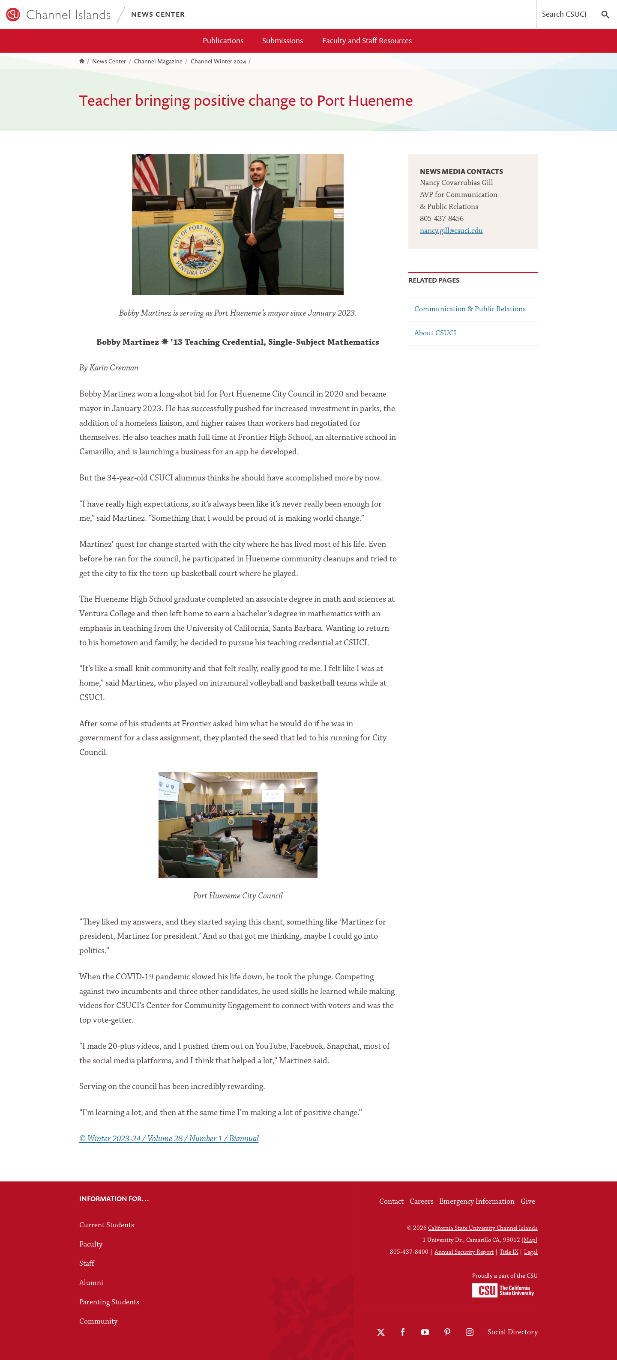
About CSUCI (435, 333)
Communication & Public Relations (470, 309)
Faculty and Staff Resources (367, 40)
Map (530, 1240)
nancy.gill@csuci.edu (451, 231)
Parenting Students (109, 1302)
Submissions (282, 40)
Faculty (90, 1245)
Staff (86, 1264)
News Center (109, 61)
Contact (391, 1202)
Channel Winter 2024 (218, 61)
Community (98, 1322)
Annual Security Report (464, 1252)
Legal (531, 1252)
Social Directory (513, 1332)
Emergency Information (477, 1202)
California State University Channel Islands (483, 1228)
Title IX (509, 1252)
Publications (223, 40)
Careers (422, 1202)
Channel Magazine (158, 61)
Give (528, 1202)
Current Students (106, 1225)
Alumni (91, 1283)
